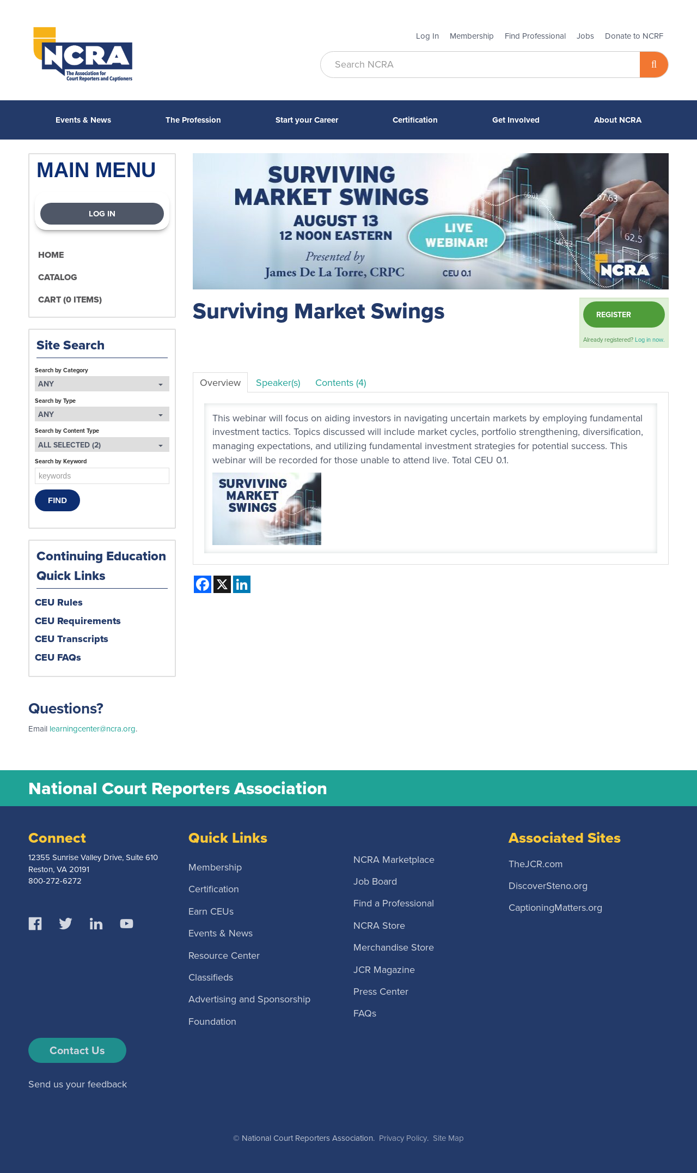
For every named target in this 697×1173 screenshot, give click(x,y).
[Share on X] (222, 584)
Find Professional (535, 36)
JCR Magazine (384, 969)
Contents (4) (340, 383)
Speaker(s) (278, 383)
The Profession (193, 120)
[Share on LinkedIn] (242, 584)
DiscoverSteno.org (548, 885)
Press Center (380, 991)
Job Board (375, 881)
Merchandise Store (393, 947)
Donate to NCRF (634, 36)
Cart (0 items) (70, 299)
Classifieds (210, 977)
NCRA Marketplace (394, 859)
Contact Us (77, 1050)
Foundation (212, 1021)
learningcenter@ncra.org (93, 729)
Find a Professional (393, 903)
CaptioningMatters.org (555, 907)
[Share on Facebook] (202, 584)
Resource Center (224, 955)
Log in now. (650, 339)
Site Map (448, 1138)
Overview (220, 383)
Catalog (57, 277)
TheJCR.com (536, 863)
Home (51, 255)
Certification (415, 120)
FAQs (364, 1013)
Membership (472, 36)
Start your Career (307, 120)
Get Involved (516, 120)
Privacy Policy (403, 1138)
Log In (427, 36)
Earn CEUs (211, 911)
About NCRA (617, 120)
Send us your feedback (77, 1084)
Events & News (83, 120)
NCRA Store (379, 925)
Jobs (585, 36)
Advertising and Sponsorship (249, 999)
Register (613, 314)
